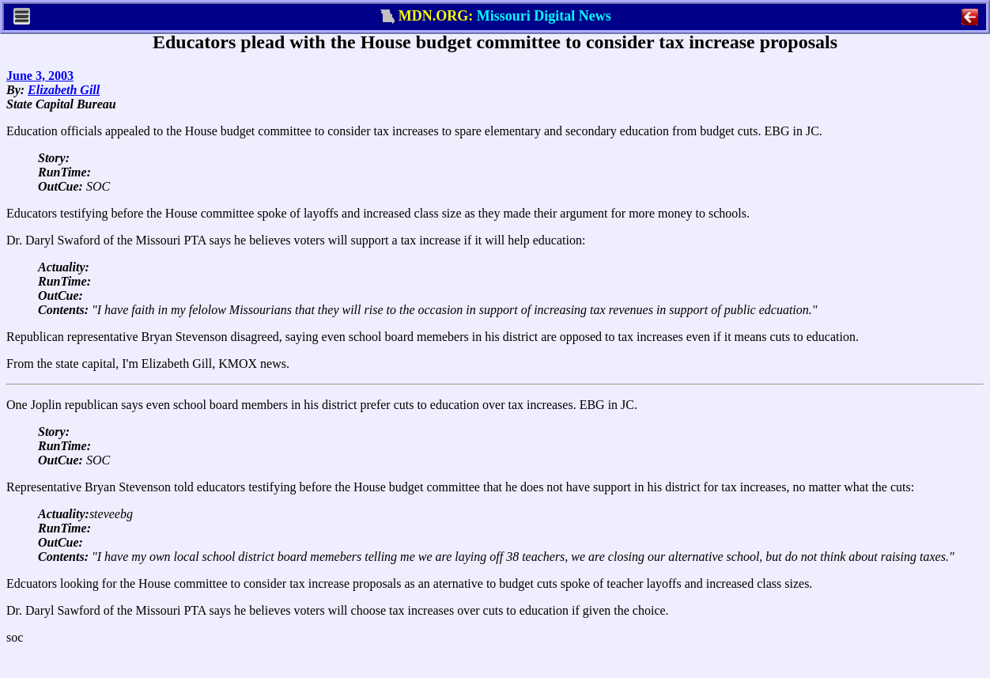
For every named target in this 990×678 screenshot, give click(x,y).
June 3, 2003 (40, 75)
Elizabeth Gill (64, 90)
